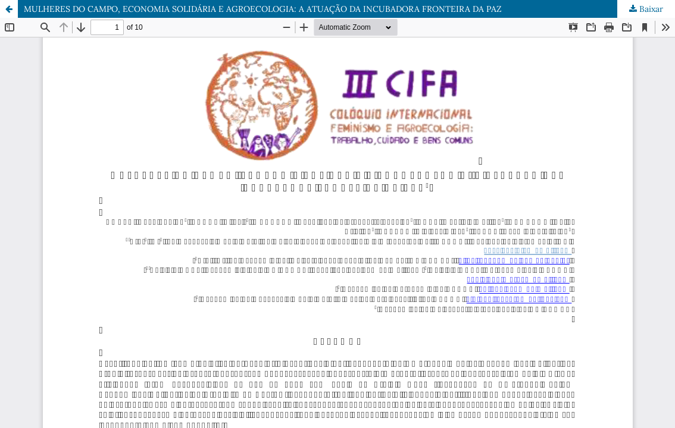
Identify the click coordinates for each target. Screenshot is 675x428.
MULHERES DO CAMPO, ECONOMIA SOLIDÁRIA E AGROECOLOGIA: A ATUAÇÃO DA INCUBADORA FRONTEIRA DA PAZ (263, 9)
